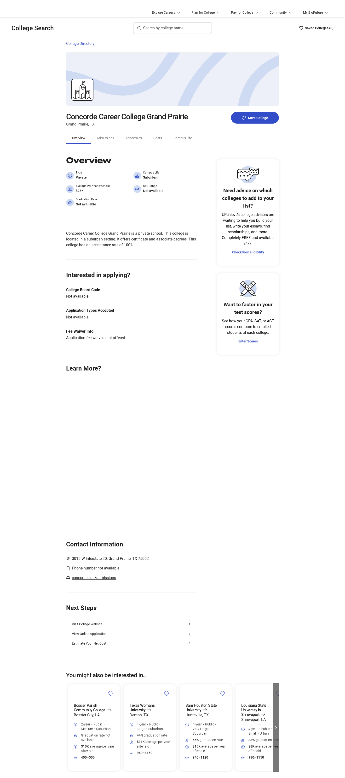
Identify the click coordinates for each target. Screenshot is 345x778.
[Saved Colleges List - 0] (316, 28)
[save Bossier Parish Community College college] (110, 693)
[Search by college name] (172, 28)
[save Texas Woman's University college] (166, 693)
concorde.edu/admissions (94, 577)
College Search (33, 28)
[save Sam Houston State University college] (222, 693)
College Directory (80, 43)
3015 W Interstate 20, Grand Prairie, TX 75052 (110, 558)
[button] (276, 727)
